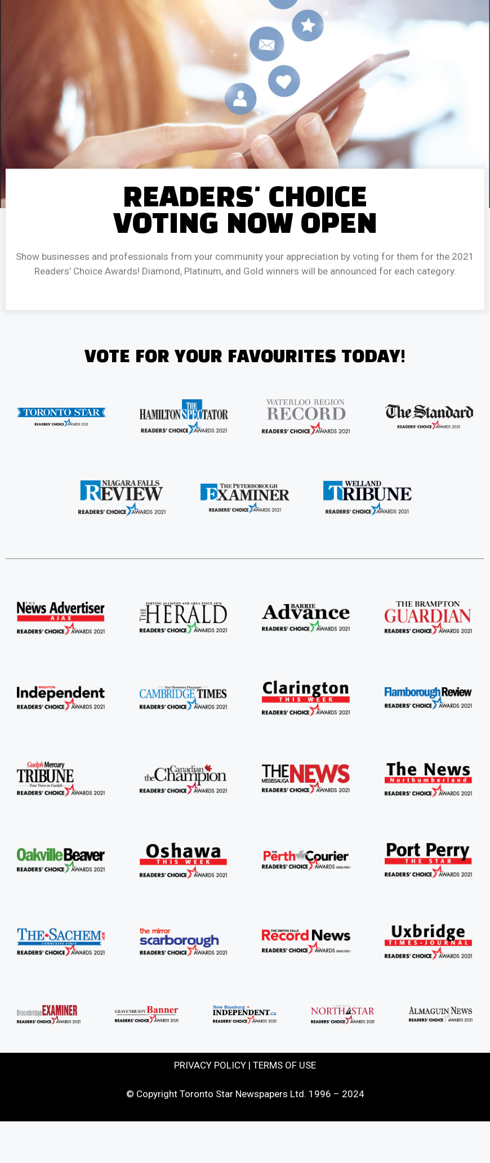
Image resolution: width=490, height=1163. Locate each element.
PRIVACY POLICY (210, 1065)
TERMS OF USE (284, 1065)
